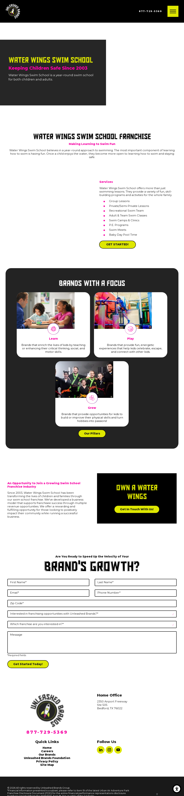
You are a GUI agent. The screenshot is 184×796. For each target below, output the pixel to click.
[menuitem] (47, 747)
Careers (47, 751)
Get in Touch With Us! (137, 509)
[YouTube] (118, 750)
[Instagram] (109, 750)
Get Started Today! (28, 664)
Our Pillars (92, 433)
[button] (176, 788)
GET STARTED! (117, 244)
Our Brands (47, 754)
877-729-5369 (150, 11)
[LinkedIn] (100, 750)
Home (47, 747)
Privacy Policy (47, 761)
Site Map (47, 765)
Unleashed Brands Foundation (47, 758)
